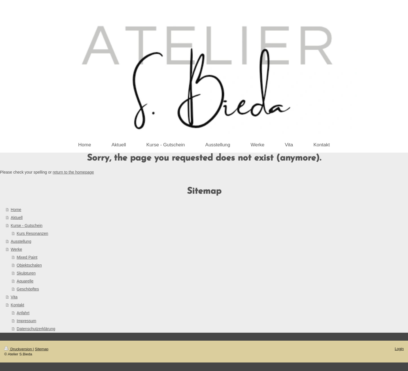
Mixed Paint (27, 257)
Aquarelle (25, 281)
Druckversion (18, 349)
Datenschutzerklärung (36, 328)
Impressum (26, 321)
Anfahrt (23, 313)
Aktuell (17, 217)
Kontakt (17, 305)
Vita (14, 297)
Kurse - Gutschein (26, 225)
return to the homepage (73, 172)
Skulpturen (26, 273)
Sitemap (41, 349)
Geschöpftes (28, 289)
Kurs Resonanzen (32, 233)
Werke (16, 249)
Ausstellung (21, 241)
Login (399, 349)
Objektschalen (29, 265)
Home (16, 209)
